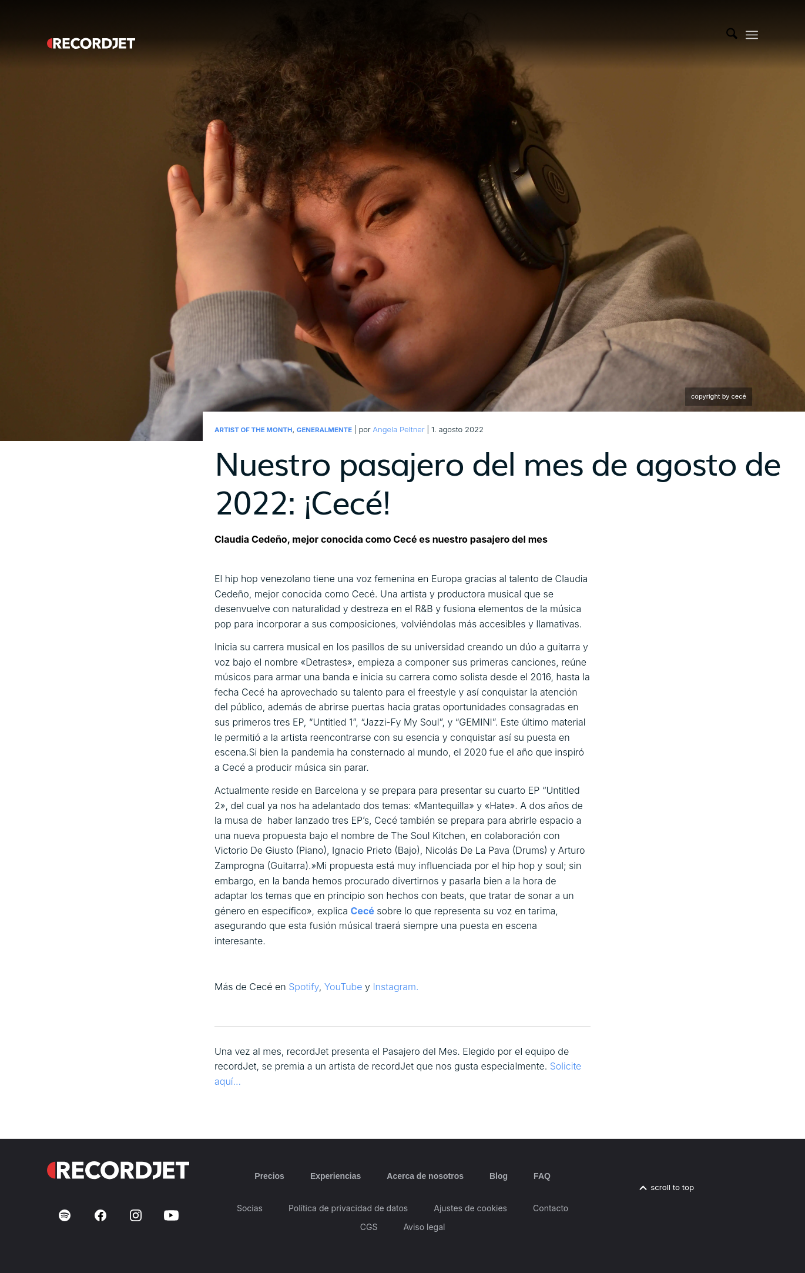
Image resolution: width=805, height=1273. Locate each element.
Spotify (303, 987)
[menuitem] (731, 34)
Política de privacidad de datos (348, 1208)
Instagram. (395, 987)
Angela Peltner (398, 429)
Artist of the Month (253, 430)
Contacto (550, 1208)
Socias (250, 1208)
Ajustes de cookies (470, 1208)
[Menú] (752, 35)
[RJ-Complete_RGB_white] (91, 34)
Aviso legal (424, 1227)
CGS (369, 1227)
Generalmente (324, 430)
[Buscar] (731, 34)
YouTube (343, 987)
